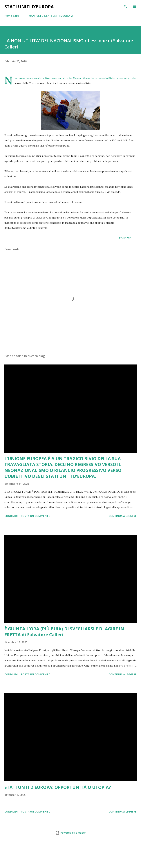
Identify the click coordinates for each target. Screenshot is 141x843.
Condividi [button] (125, 238)
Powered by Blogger (70, 832)
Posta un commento (35, 516)
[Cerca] (125, 6)
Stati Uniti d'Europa (29, 6)
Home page (11, 15)
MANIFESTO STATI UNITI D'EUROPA (51, 15)
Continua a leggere (123, 516)
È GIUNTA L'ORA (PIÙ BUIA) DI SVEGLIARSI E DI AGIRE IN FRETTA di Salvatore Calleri (64, 632)
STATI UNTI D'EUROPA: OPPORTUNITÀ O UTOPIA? (57, 787)
